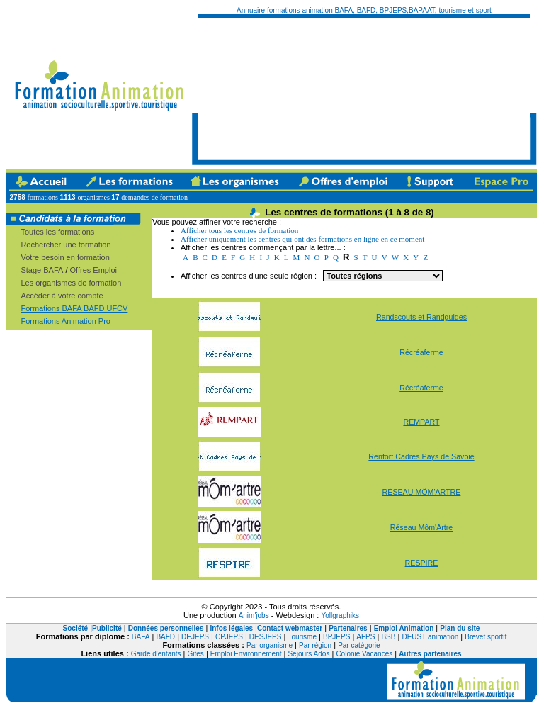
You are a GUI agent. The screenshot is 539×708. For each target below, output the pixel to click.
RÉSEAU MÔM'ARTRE (421, 492)
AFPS (365, 637)
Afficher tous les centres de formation (239, 230)
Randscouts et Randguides (421, 317)
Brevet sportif (485, 637)
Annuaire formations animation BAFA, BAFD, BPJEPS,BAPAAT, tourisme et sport (364, 10)
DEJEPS (195, 637)
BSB (388, 637)
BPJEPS (336, 637)
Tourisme (302, 637)
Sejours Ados (308, 654)
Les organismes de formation (71, 283)
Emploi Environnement (246, 654)
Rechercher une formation (65, 244)
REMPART (421, 421)
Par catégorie (359, 645)
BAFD (165, 637)
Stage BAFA (42, 270)
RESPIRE (421, 562)
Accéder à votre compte (62, 295)
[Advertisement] (278, 88)
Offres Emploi (93, 270)
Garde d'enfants (156, 654)
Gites (196, 654)
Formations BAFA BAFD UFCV (74, 308)
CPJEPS (229, 637)
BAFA (141, 637)
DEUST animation (430, 637)
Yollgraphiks (340, 615)
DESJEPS (265, 637)
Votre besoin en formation (65, 257)
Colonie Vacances (364, 654)
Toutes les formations (57, 231)
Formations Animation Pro (65, 321)
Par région (315, 645)
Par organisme (269, 645)
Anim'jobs (254, 615)
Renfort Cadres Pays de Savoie (421, 456)
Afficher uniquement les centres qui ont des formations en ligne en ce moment (302, 239)
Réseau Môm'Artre (421, 527)
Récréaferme (421, 352)
